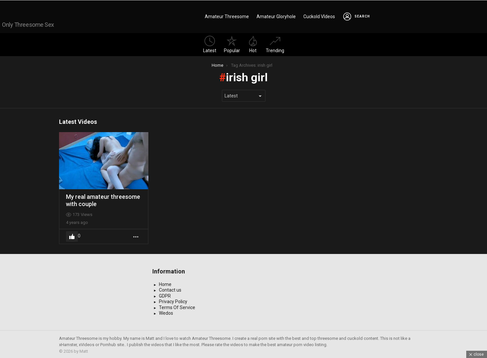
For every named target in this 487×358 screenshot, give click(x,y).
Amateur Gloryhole (276, 15)
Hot (253, 43)
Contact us (170, 288)
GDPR (165, 294)
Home (165, 283)
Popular (232, 43)
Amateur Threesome (227, 15)
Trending (275, 43)
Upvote (72, 235)
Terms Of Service (177, 306)
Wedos (166, 311)
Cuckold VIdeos (319, 15)
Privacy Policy (173, 300)
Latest (209, 43)
